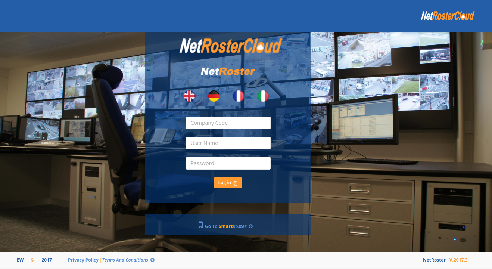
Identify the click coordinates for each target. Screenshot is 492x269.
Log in (228, 182)
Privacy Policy (84, 260)
